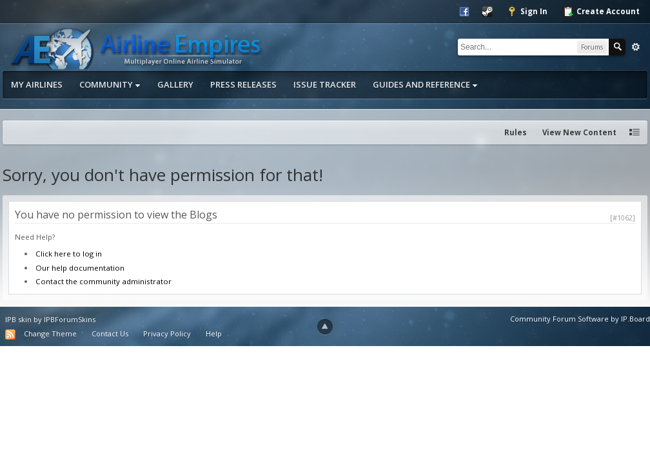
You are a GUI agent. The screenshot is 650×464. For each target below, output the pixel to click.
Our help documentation (79, 268)
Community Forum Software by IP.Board (580, 319)
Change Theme (50, 333)
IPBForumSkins (69, 319)
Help (214, 333)
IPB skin (18, 319)
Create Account (601, 11)
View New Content (579, 132)
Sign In (527, 11)
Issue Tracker (324, 84)
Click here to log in (68, 253)
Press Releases (243, 84)
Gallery (175, 84)
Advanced (635, 47)
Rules (515, 132)
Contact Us (110, 333)
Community (110, 84)
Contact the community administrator (103, 281)
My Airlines (37, 84)
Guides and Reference (425, 84)
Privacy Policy (167, 333)
